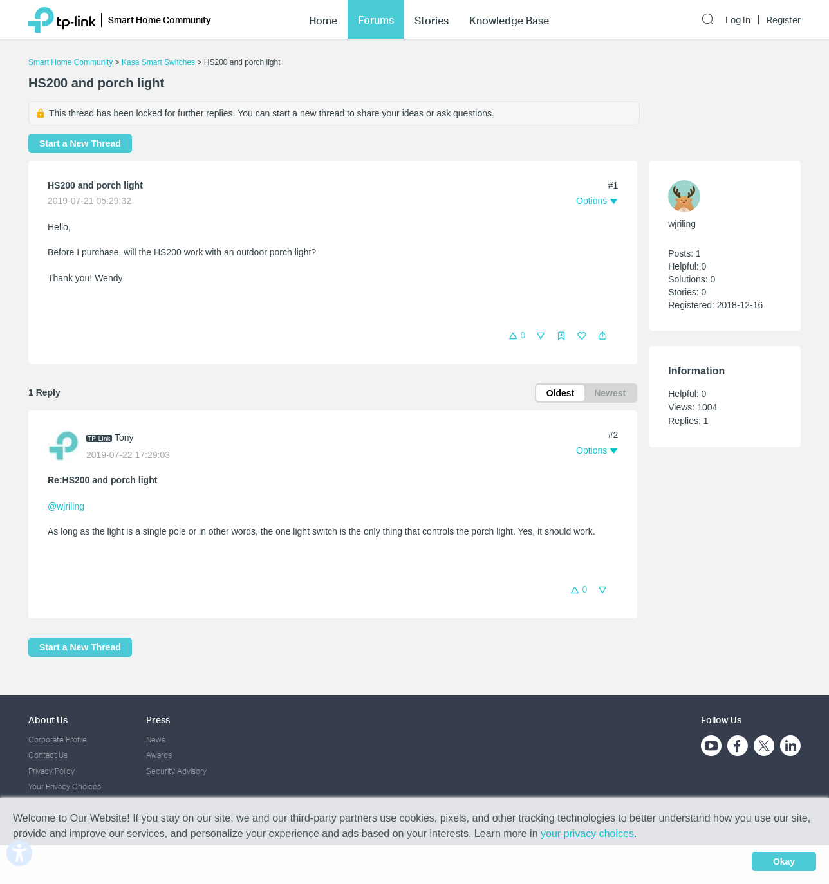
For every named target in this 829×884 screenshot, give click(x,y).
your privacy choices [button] (587, 833)
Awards (159, 755)
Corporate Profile (57, 739)
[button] (602, 336)
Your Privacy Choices (64, 786)
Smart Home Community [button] (159, 19)
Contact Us (48, 755)
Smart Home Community (70, 62)
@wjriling (66, 506)
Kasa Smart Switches (158, 62)
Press (158, 719)
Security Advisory (176, 771)
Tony (124, 437)
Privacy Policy (51, 771)
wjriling (682, 224)
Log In (737, 19)
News (155, 739)
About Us (48, 719)
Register (784, 19)
